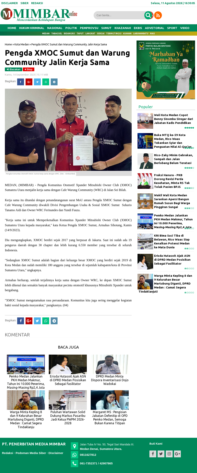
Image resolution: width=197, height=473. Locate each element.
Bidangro (69, 33)
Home (12, 28)
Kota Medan (21, 44)
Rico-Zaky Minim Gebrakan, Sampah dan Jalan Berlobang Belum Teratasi (173, 159)
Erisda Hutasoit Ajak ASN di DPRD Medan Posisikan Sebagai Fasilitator (172, 259)
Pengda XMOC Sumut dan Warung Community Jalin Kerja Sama (67, 57)
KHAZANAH (122, 28)
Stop (28, 69)
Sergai (100, 33)
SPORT (172, 28)
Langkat (90, 33)
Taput (80, 33)
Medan (46, 33)
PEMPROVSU (89, 28)
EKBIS (138, 28)
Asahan (127, 33)
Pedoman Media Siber (31, 453)
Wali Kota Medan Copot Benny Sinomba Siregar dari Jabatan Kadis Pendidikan (173, 119)
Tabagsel (56, 33)
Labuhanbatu (140, 33)
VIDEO (184, 28)
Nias (152, 33)
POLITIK (71, 28)
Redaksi (7, 453)
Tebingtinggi (113, 33)
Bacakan (13, 69)
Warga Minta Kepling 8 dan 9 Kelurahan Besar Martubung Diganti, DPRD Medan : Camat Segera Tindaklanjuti (165, 283)
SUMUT (106, 28)
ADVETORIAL (154, 28)
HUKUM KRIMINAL (31, 28)
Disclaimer (55, 453)
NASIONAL (54, 28)
